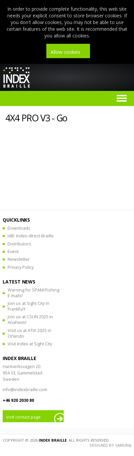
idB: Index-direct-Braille (31, 236)
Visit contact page (23, 417)
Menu (121, 98)
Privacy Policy (21, 267)
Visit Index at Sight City (30, 344)
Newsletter (19, 259)
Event (13, 251)
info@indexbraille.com (25, 389)
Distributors (19, 244)
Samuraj (123, 445)
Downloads (19, 228)
